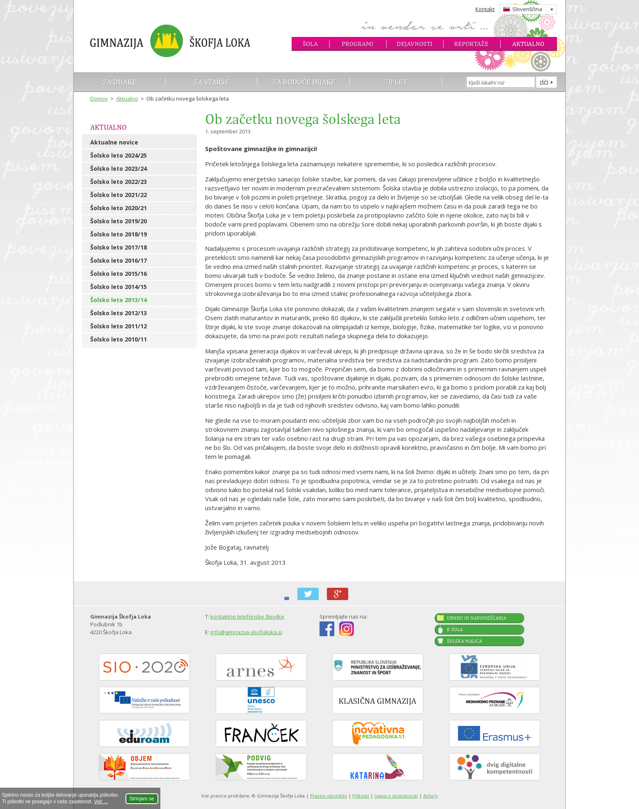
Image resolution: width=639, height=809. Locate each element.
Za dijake (119, 82)
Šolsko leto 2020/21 (118, 208)
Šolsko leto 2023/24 (118, 168)
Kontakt (485, 9)
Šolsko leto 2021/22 (118, 195)
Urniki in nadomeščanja (476, 618)
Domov (99, 98)
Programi (357, 44)
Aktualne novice (114, 142)
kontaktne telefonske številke (247, 616)
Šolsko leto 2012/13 (118, 313)
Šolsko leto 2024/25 (118, 155)
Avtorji (430, 796)
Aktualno (528, 44)
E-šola (455, 630)
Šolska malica (464, 641)
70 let (396, 82)
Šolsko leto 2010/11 (118, 339)
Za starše (211, 82)
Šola (310, 44)
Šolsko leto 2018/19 (118, 234)
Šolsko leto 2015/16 (118, 273)
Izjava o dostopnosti (396, 796)
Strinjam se (142, 799)
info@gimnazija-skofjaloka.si (246, 632)
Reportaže (471, 44)
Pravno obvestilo (328, 796)
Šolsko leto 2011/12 (118, 326)
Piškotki (360, 796)
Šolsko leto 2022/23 (118, 182)
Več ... (100, 801)
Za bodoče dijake (304, 82)
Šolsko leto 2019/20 (118, 221)
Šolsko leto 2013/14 (118, 300)
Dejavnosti (414, 44)
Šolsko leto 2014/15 (118, 287)
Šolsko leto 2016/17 (118, 260)
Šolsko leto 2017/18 (118, 247)
